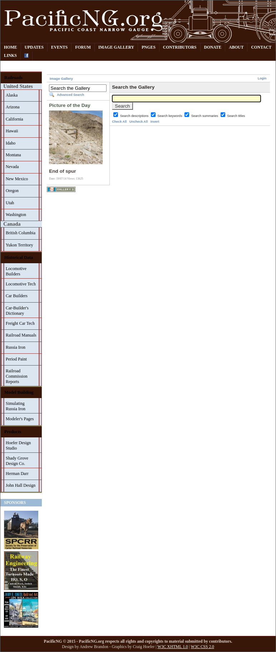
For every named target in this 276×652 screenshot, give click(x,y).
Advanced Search (70, 95)
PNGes (149, 47)
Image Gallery (116, 47)
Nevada (12, 166)
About (236, 47)
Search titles (236, 116)
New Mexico (17, 178)
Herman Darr (17, 473)
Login (262, 78)
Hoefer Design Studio (18, 445)
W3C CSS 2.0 (202, 646)
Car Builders (17, 295)
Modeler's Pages (20, 418)
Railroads (13, 77)
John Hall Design (20, 485)
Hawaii (12, 130)
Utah (10, 202)
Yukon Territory (19, 244)
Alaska (12, 95)
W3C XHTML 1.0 (172, 646)
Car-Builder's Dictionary (17, 310)
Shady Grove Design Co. (17, 461)
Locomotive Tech (21, 283)
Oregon (12, 190)
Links (10, 55)
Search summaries (205, 116)
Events (59, 47)
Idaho (10, 143)
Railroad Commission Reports (17, 376)
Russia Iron (15, 347)
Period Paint (16, 359)
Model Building (19, 392)
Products (12, 431)
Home (10, 47)
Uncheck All (138, 121)
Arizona (13, 106)
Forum (83, 47)
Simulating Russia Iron (15, 406)
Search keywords (170, 116)
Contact (261, 47)
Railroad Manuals (21, 335)
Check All (119, 121)
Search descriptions (134, 116)
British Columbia (20, 232)
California (14, 119)
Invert (155, 121)
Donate (213, 47)
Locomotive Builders (16, 271)
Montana (13, 154)
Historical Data (18, 257)
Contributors (180, 47)
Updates (34, 47)
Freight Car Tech (20, 323)
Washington (16, 214)
